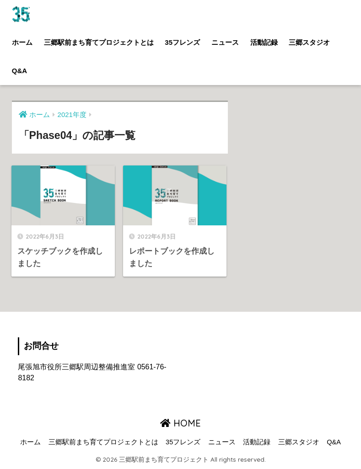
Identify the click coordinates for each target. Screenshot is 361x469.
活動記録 (264, 42)
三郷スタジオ (309, 42)
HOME (180, 423)
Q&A (19, 71)
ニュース (225, 42)
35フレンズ (182, 42)
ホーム (22, 42)
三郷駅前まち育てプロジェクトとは (99, 42)
